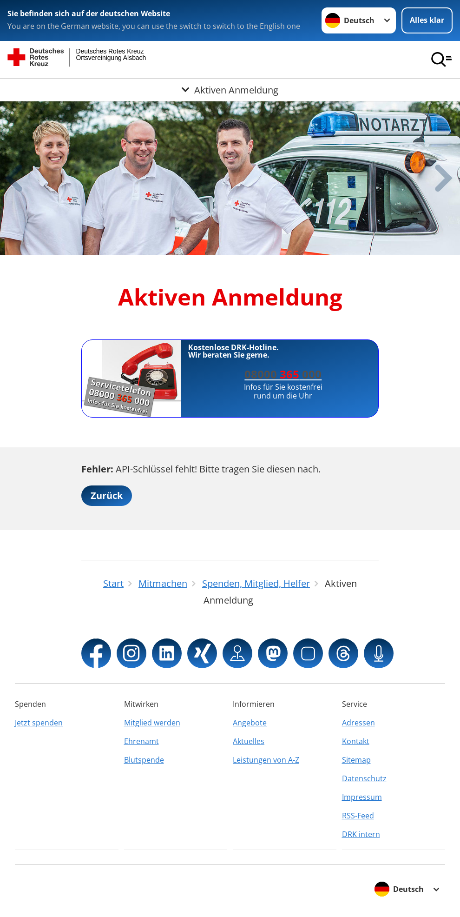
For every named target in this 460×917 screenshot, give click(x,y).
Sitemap (356, 760)
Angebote (250, 723)
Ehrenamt (141, 741)
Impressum (362, 797)
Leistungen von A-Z (266, 760)
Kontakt (355, 741)
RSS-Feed (358, 816)
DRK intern (361, 834)
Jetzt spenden (39, 723)
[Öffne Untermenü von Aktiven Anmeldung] (230, 90)
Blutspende (144, 760)
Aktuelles (248, 741)
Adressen (358, 723)
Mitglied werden (152, 723)
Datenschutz (364, 778)
